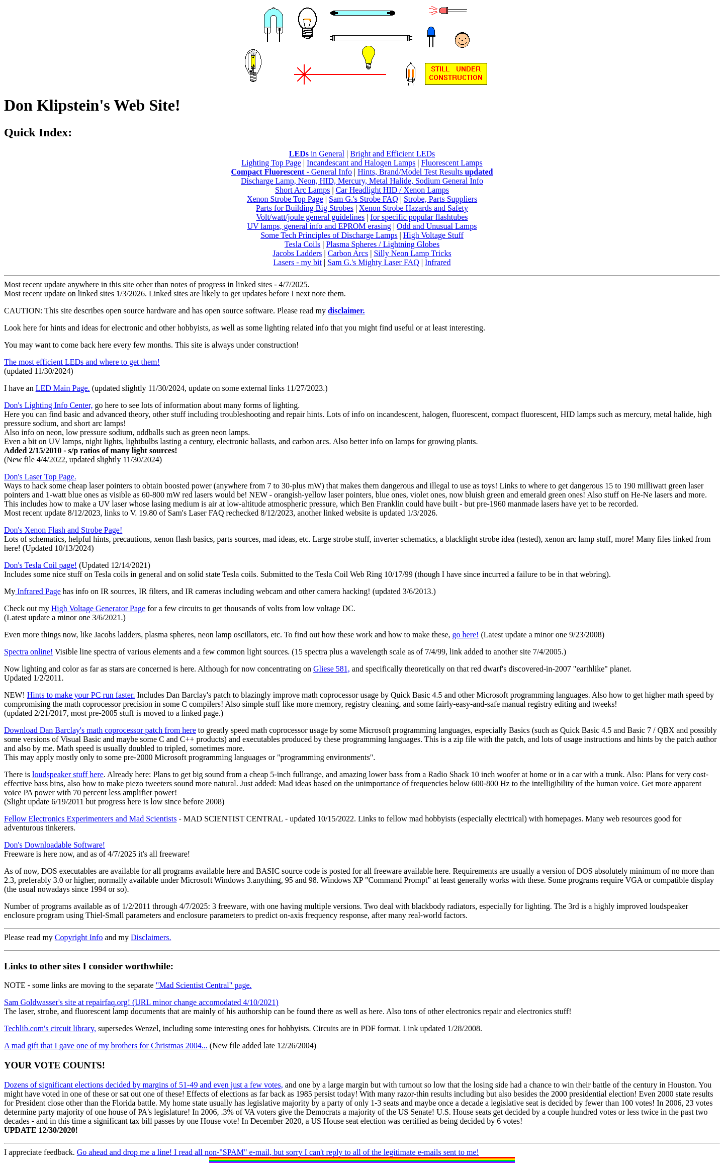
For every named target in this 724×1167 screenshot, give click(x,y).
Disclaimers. (151, 937)
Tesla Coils (302, 244)
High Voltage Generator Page (98, 608)
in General (316, 153)
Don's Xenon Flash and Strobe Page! (63, 530)
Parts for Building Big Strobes (304, 208)
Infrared (438, 262)
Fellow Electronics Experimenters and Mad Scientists (90, 818)
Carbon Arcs (348, 253)
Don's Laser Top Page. (40, 476)
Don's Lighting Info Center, (48, 405)
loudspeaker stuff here (68, 774)
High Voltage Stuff (433, 235)
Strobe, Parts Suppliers (440, 199)
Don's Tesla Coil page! (40, 565)
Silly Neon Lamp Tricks (412, 253)
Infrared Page (38, 591)
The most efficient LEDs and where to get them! (82, 362)
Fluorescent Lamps (452, 162)
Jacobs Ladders (297, 253)
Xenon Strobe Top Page (285, 199)
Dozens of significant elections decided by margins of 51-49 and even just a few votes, (143, 1084)
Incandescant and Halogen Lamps (361, 162)
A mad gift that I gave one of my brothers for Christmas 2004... (106, 1045)
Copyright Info (79, 937)
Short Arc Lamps (302, 190)
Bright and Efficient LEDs (392, 153)
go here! (465, 634)
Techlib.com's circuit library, (50, 1028)
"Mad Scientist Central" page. (204, 985)
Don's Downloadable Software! (54, 845)
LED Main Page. (63, 388)
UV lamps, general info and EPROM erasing (319, 226)
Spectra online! (28, 651)
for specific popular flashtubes (419, 217)
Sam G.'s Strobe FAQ (363, 199)
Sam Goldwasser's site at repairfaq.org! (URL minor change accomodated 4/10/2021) (141, 1002)
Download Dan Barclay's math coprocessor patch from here (100, 730)
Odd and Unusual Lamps (437, 226)
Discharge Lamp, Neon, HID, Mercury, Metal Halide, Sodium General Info (362, 181)
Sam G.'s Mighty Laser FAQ (373, 262)
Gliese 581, (331, 668)
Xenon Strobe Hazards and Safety (413, 208)
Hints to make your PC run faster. (81, 695)
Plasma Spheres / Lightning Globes (382, 244)
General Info (330, 172)
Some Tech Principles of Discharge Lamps (328, 235)
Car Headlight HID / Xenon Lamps (392, 190)
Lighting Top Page (271, 162)
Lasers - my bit (298, 262)
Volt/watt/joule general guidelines (310, 217)
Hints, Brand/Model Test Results (425, 172)
